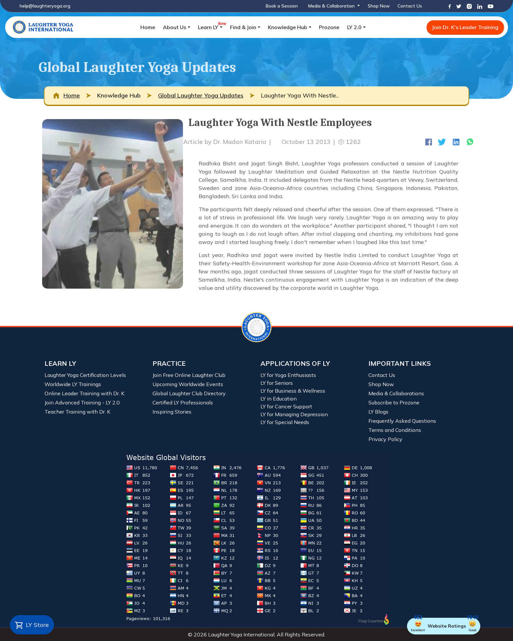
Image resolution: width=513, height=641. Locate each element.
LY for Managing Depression (294, 414)
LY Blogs (378, 411)
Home (147, 27)
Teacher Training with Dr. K (77, 411)
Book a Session (282, 6)
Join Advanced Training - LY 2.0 (82, 402)
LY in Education (278, 398)
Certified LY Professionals (182, 402)
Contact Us (410, 6)
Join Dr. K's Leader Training (465, 27)
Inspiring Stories (171, 411)
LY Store (32, 625)
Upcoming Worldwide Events (187, 384)
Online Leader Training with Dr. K (84, 393)
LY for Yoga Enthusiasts (288, 375)
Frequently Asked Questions (402, 421)
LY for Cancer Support (286, 406)
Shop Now (379, 6)
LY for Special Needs (284, 422)
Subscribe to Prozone (393, 402)
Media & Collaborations (396, 393)
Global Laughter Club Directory (189, 393)
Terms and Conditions (394, 430)
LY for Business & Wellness (292, 390)
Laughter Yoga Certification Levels (85, 375)
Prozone (329, 27)
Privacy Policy (385, 439)
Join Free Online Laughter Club (188, 375)
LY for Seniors (276, 383)
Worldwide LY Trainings (72, 384)
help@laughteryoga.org (45, 6)
